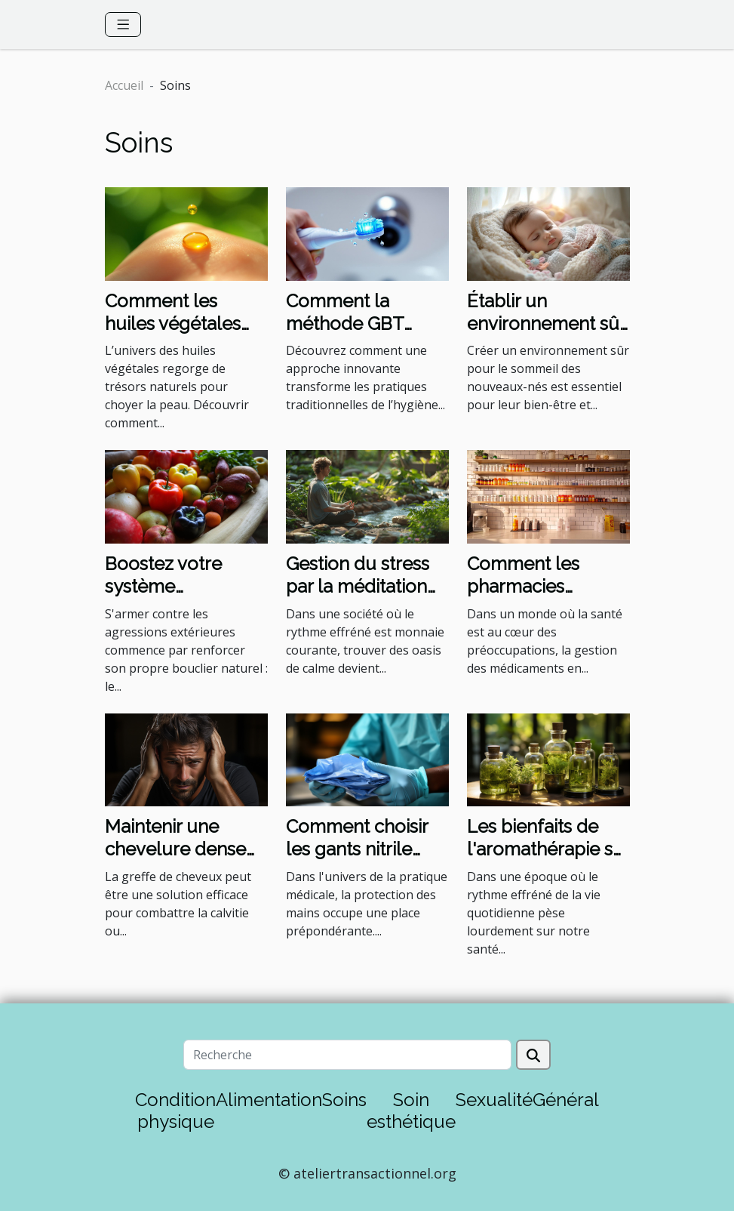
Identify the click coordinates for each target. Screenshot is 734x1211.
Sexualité (494, 1100)
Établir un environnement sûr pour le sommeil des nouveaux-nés (546, 335)
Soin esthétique (411, 1110)
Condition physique (175, 1110)
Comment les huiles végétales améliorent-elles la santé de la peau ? (184, 335)
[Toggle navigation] (123, 24)
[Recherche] (347, 1055)
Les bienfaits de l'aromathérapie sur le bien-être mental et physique (548, 860)
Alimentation (269, 1100)
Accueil (124, 85)
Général (566, 1100)
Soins (344, 1100)
